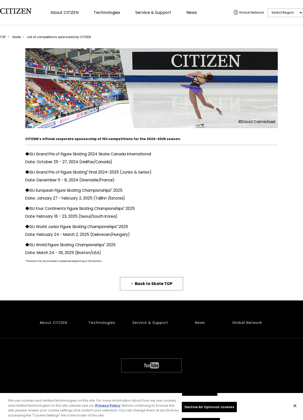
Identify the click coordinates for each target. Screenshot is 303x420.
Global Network (251, 12)
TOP (3, 37)
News (191, 12)
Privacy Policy (107, 406)
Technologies (107, 12)
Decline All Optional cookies (209, 408)
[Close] (294, 407)
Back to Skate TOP (153, 283)
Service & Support (153, 12)
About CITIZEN (64, 12)
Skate (16, 37)
